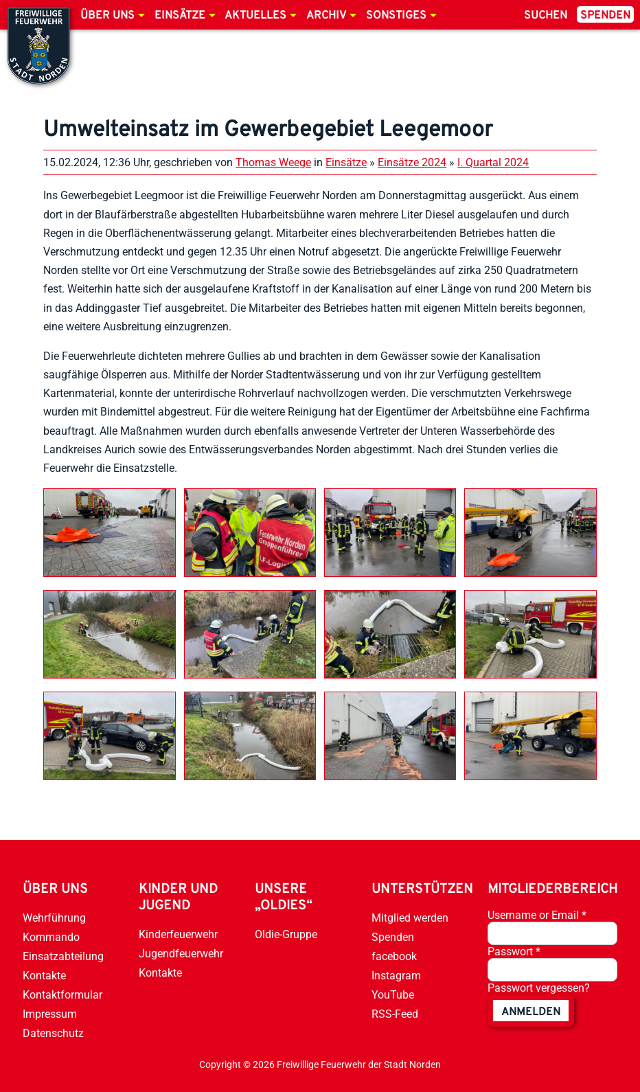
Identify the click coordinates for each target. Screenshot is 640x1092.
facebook (394, 956)
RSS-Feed (395, 1014)
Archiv (326, 16)
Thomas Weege (273, 162)
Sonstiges (396, 16)
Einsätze (180, 16)
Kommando (51, 937)
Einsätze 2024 (412, 162)
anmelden (530, 1012)
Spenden (605, 16)
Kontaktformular (62, 994)
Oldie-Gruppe (286, 934)
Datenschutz (53, 1033)
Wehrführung (54, 917)
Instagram (396, 975)
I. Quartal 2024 (493, 162)
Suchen (545, 16)
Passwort (514, 951)
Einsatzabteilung (63, 956)
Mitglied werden (410, 917)
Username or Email (537, 915)
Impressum (50, 1014)
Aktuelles (255, 16)
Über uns (107, 16)
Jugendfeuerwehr (181, 953)
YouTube (393, 994)
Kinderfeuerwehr (178, 934)
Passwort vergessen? (539, 987)
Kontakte (44, 975)
